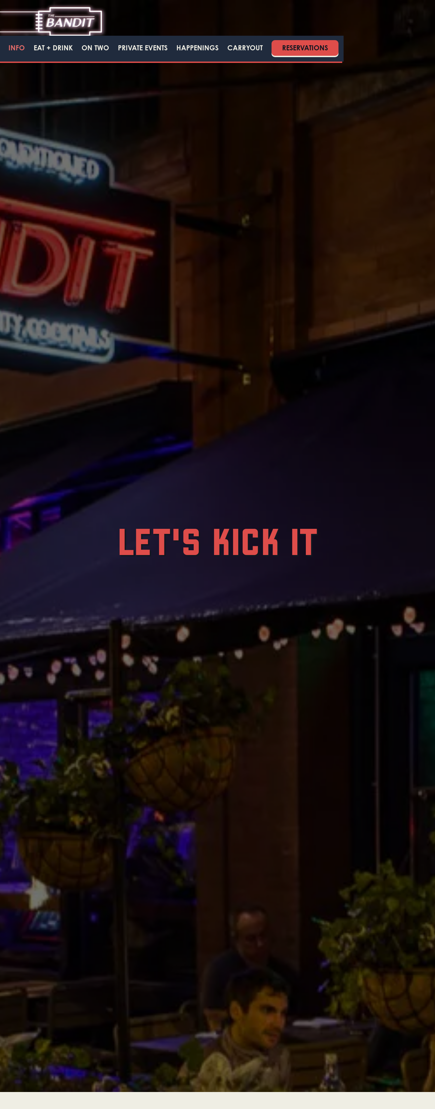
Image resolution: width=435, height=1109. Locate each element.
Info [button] (16, 48)
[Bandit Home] (51, 21)
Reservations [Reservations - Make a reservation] (305, 48)
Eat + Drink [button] (53, 48)
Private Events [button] (143, 48)
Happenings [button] (197, 48)
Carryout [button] (245, 48)
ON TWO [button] (95, 48)
